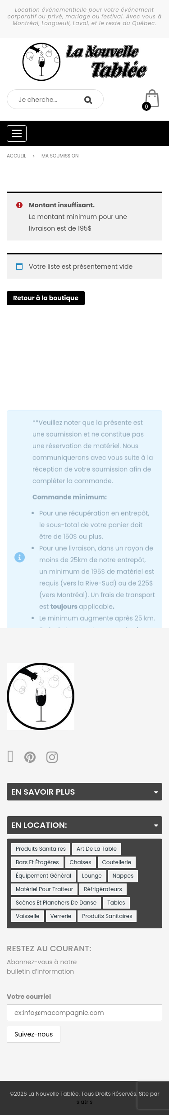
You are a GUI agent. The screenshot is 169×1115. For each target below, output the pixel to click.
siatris (84, 1102)
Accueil (16, 156)
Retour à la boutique (45, 297)
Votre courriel (29, 996)
